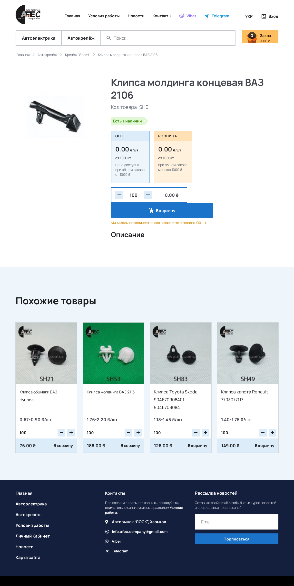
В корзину (210, 196)
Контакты (115, 478)
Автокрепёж (81, 39)
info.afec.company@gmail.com (141, 517)
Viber (117, 526)
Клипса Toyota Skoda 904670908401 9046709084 (175, 385)
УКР (249, 16)
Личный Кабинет (34, 521)
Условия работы (33, 510)
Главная (24, 478)
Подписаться (236, 525)
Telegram (120, 536)
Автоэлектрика (38, 39)
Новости (25, 532)
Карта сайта (29, 543)
